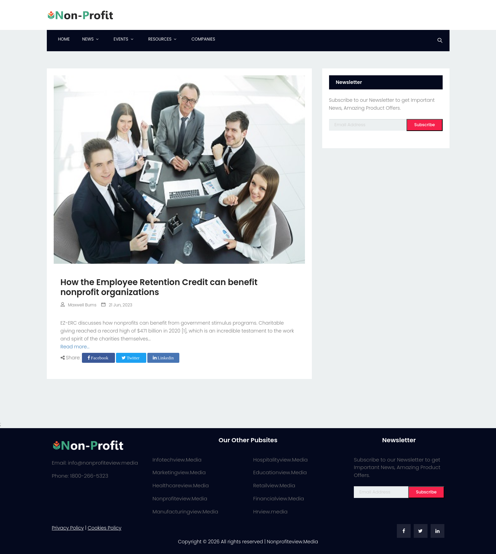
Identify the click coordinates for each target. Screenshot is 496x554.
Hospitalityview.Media (280, 459)
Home (64, 39)
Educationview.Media (280, 472)
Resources (160, 39)
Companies (203, 39)
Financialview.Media (278, 498)
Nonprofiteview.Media (179, 498)
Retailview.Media (274, 485)
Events (121, 39)
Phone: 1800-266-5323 (80, 475)
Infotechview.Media (176, 459)
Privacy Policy (68, 527)
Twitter (131, 357)
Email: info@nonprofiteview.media (95, 462)
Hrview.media (270, 511)
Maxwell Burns (79, 305)
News (88, 39)
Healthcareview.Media (180, 485)
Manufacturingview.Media (185, 511)
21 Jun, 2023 (116, 305)
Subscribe (424, 125)
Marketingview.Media (179, 472)
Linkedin (163, 357)
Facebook (98, 357)
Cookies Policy (105, 527)
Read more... (75, 346)
